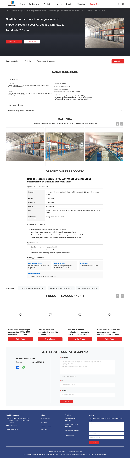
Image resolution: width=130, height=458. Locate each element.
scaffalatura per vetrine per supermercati (72, 431)
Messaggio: (64, 357)
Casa (7, 11)
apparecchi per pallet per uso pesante (32, 288)
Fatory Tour (44, 422)
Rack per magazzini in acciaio (87, 288)
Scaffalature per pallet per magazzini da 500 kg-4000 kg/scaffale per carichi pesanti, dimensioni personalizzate (19, 334)
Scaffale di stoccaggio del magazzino (71, 425)
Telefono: (64, 391)
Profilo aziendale (45, 418)
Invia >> (94, 443)
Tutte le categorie (69, 435)
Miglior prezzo (14, 41)
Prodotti (13, 11)
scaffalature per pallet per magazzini (61, 288)
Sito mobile (62, 451)
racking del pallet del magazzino (27, 11)
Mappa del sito (52, 451)
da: (62, 380)
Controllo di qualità (46, 426)
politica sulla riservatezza (75, 451)
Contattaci (66, 401)
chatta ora (32, 41)
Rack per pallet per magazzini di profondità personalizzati (48, 332)
